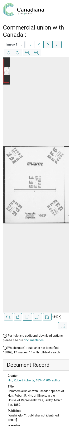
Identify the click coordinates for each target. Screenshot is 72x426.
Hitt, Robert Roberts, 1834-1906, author (34, 380)
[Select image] (14, 44)
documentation (34, 340)
